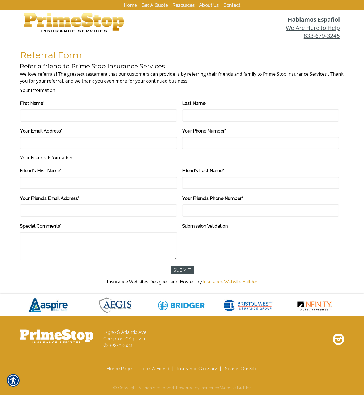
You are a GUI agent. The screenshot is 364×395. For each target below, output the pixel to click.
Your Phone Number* (204, 131)
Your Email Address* (41, 131)
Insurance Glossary (197, 368)
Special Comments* (40, 226)
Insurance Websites (127, 282)
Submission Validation (205, 226)
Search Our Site (241, 368)
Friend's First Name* (40, 171)
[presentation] (225, 243)
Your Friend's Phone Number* (212, 198)
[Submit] (182, 270)
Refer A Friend (154, 368)
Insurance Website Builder (230, 282)
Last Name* (194, 103)
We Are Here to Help (313, 28)
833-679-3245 (322, 36)
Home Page (119, 368)
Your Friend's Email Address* (49, 198)
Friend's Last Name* (203, 171)
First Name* (32, 103)
